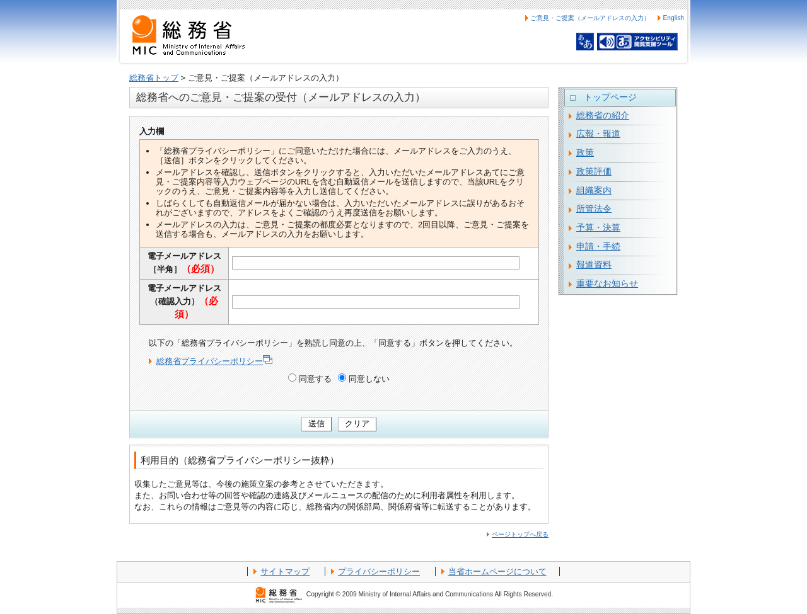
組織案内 (594, 190)
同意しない (369, 379)
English (673, 17)
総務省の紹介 (602, 115)
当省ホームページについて (497, 571)
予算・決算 (598, 227)
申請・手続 (598, 246)
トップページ (610, 97)
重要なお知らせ (607, 283)
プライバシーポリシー (379, 571)
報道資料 (594, 264)
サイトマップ (285, 571)
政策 (585, 152)
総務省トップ (153, 77)
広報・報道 (598, 133)
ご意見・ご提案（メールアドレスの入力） (590, 17)
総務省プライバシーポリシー (214, 361)
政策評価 (594, 171)
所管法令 (594, 208)
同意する (315, 379)
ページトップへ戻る (520, 534)
